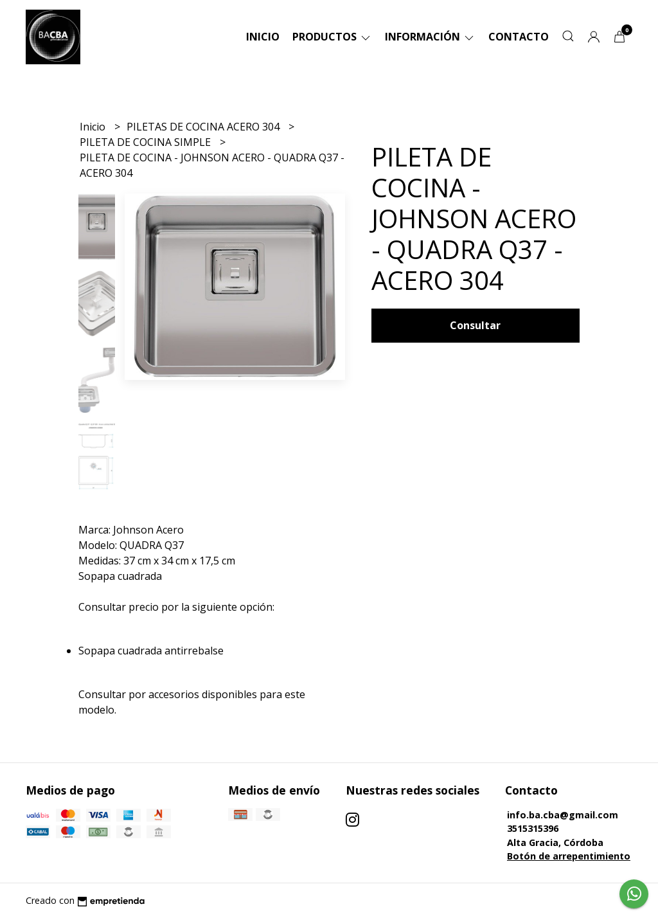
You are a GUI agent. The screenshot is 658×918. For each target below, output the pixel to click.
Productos (332, 37)
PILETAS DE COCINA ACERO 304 (204, 127)
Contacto (518, 37)
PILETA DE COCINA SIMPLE (146, 142)
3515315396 (532, 828)
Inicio (263, 37)
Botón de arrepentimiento (568, 856)
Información (430, 37)
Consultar (475, 325)
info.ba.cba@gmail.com (562, 815)
